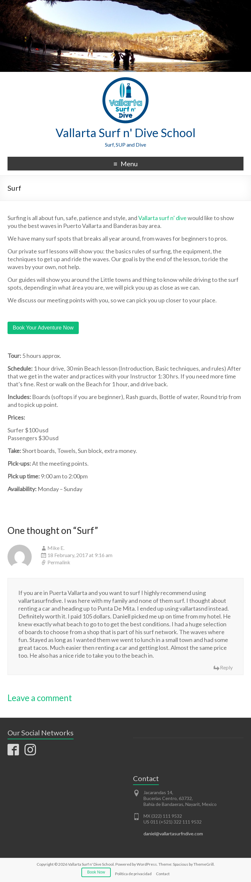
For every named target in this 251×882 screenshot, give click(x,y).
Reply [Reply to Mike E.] (226, 667)
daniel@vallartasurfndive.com (173, 833)
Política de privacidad (133, 873)
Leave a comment (40, 698)
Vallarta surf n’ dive (162, 217)
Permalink (58, 562)
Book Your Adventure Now (43, 327)
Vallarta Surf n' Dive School (125, 132)
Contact (163, 873)
